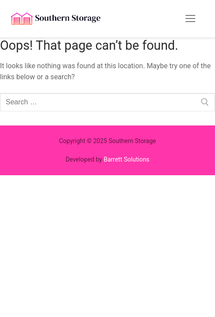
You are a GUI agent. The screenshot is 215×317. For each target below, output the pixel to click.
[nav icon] (190, 19)
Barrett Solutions (126, 159)
